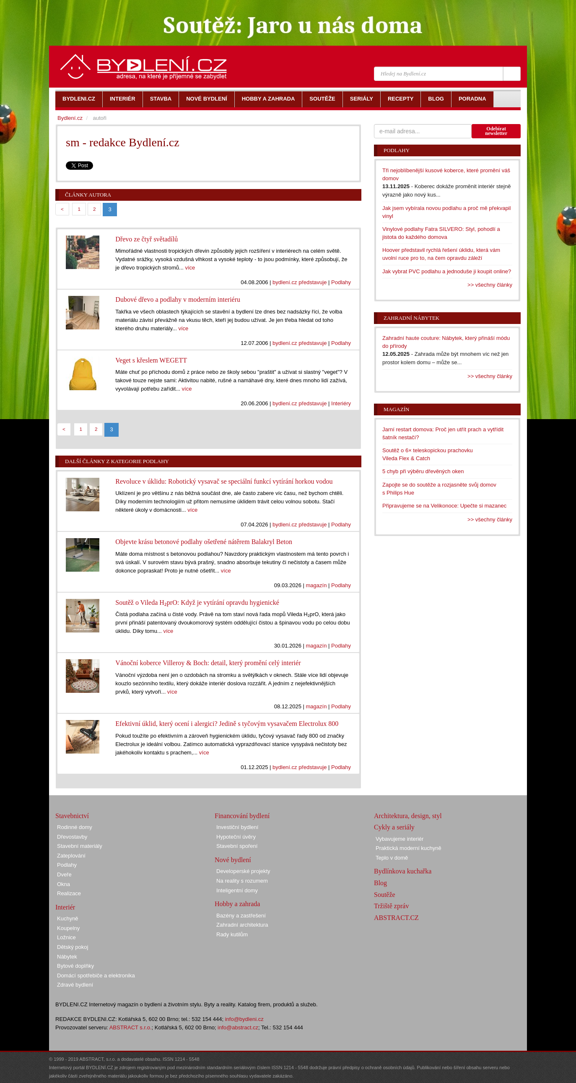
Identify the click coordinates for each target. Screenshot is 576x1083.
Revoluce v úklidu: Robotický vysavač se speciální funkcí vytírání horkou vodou (223, 481)
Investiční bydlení (237, 827)
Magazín (396, 409)
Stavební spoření (236, 846)
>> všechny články (489, 285)
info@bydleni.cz (244, 1019)
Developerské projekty (243, 871)
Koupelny (68, 928)
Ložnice (66, 937)
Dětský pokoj (72, 947)
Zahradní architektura (242, 925)
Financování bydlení (242, 815)
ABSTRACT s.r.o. (130, 1027)
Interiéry (341, 403)
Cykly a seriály (394, 827)
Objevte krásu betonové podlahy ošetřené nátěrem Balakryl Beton (203, 541)
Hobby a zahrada (237, 903)
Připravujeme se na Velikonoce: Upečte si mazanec (444, 506)
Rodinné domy (74, 827)
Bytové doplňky (75, 966)
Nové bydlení (233, 859)
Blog (380, 882)
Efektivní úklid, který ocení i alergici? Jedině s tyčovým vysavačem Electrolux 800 (226, 723)
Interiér (65, 907)
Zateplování (71, 855)
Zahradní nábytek (411, 318)
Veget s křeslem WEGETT (151, 360)
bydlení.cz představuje (299, 282)
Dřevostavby (72, 837)
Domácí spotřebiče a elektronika (96, 975)
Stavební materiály (79, 846)
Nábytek (67, 956)
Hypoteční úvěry (236, 837)
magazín (316, 585)
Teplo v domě (392, 858)
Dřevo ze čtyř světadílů (146, 239)
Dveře (64, 874)
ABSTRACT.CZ (396, 917)
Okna (63, 884)
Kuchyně (67, 918)
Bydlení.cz (70, 118)
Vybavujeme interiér (399, 839)
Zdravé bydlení (75, 985)
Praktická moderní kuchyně (408, 848)
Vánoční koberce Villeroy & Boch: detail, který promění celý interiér (208, 662)
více (190, 267)
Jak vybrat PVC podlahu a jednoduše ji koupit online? (446, 271)
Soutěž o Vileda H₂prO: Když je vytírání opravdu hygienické (197, 602)
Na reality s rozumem (242, 881)
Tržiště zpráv (391, 905)
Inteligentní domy (237, 890)
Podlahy (341, 282)
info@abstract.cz (238, 1027)
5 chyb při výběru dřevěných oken (423, 471)
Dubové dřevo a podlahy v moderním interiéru (177, 299)
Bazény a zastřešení (241, 915)
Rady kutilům (232, 934)
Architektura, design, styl (408, 815)
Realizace (69, 893)
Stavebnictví (72, 815)
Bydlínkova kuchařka (402, 871)
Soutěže (384, 894)
